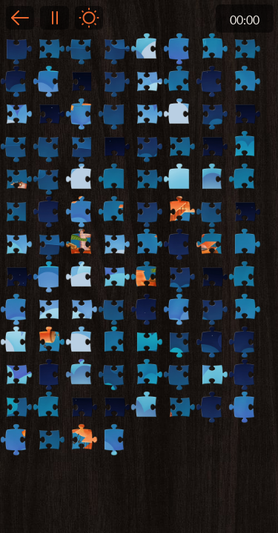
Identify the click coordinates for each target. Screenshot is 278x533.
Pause (54, 18)
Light (89, 18)
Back (20, 18)
